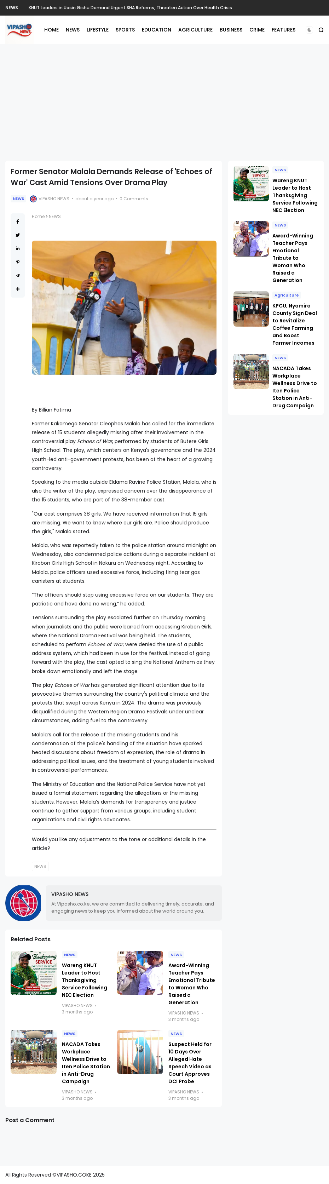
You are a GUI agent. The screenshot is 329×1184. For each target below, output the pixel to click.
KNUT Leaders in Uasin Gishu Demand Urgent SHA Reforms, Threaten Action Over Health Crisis (130, 8)
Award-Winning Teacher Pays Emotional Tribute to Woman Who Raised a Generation (191, 984)
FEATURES (283, 29)
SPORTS (125, 29)
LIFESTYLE (98, 29)
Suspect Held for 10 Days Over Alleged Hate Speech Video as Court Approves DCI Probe (190, 1063)
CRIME (257, 29)
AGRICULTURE (195, 29)
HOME (51, 29)
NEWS (11, 8)
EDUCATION (156, 29)
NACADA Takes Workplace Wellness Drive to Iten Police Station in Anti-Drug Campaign (86, 1063)
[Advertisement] (164, 102)
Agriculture (287, 295)
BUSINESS (231, 29)
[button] (309, 30)
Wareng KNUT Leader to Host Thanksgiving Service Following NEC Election (84, 980)
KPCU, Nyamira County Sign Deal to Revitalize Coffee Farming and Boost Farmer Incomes (294, 324)
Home (38, 216)
